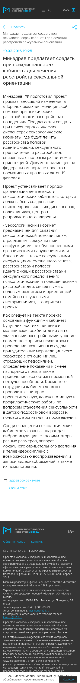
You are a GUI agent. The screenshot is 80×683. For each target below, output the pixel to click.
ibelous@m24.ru (12, 617)
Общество (18, 488)
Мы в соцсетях (55, 10)
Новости (18, 27)
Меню (43, 10)
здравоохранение (24, 480)
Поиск (49, 10)
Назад (7, 27)
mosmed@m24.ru (39, 610)
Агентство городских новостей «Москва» (19, 10)
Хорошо (68, 679)
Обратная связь (14, 541)
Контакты (37, 541)
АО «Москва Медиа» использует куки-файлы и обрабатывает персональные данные (37, 677)
